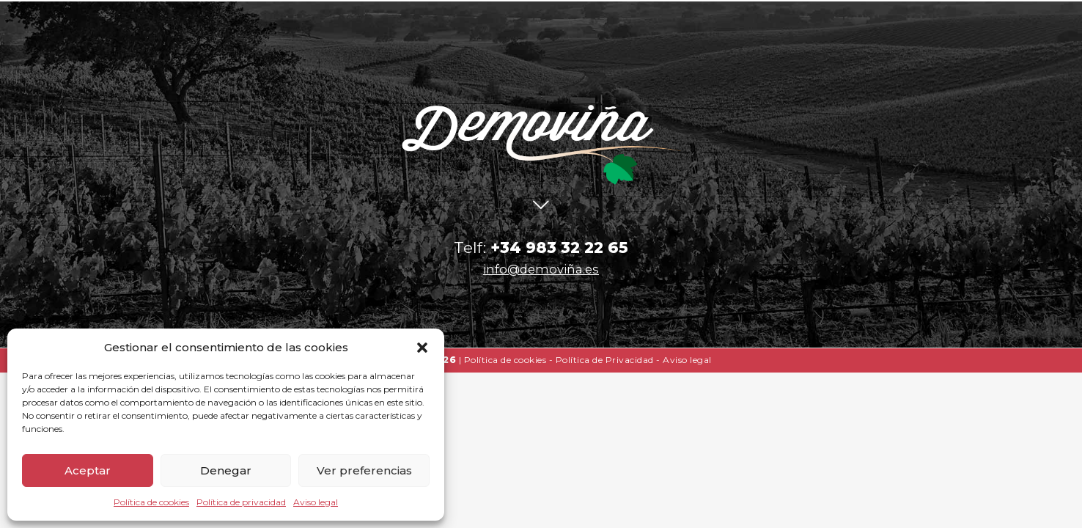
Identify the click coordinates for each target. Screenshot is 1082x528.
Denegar (225, 470)
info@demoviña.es (541, 269)
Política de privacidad (241, 501)
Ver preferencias (364, 470)
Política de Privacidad (605, 359)
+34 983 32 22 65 (559, 247)
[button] (422, 347)
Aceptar (88, 470)
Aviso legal (315, 501)
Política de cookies (151, 501)
